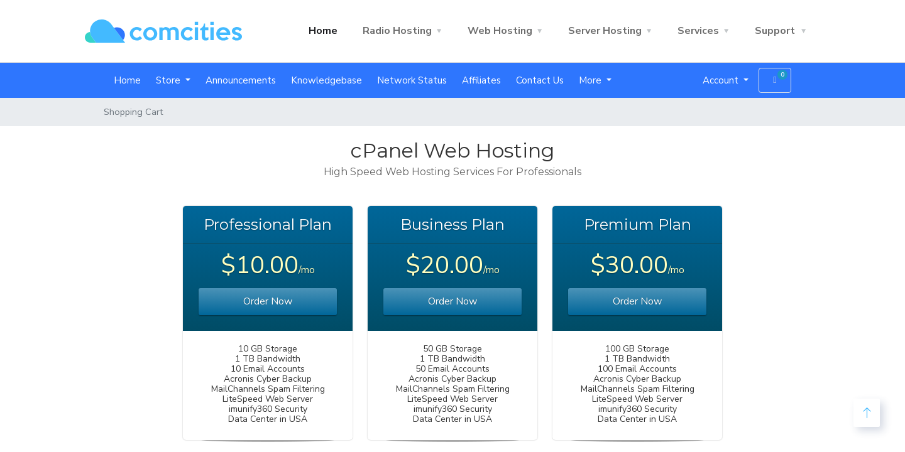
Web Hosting (500, 31)
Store (169, 80)
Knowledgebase (326, 80)
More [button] (591, 80)
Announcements (241, 80)
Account (722, 80)
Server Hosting (605, 31)
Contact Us (540, 80)
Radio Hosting (397, 31)
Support (775, 31)
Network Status (412, 80)
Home (323, 31)
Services (698, 31)
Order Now (267, 301)
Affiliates (481, 80)
